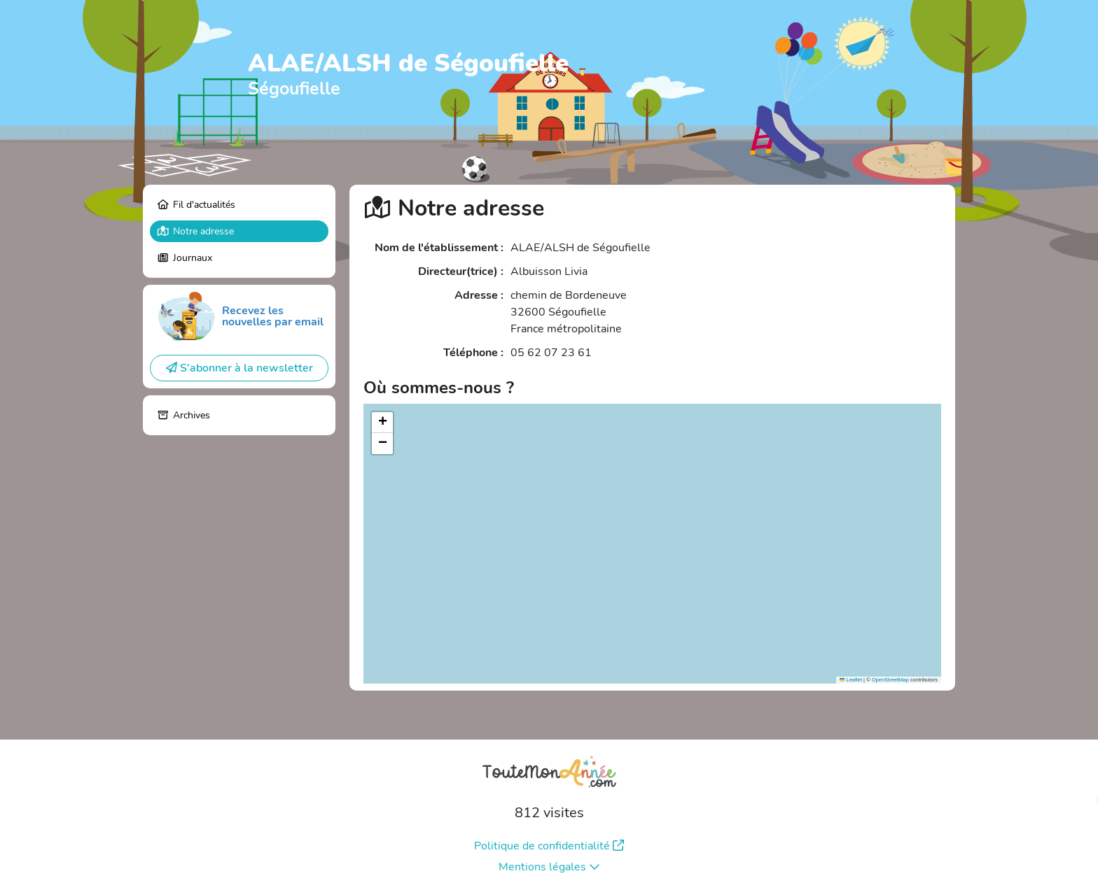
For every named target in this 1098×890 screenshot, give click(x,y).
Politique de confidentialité (549, 846)
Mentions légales (549, 867)
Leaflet (851, 680)
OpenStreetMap (890, 680)
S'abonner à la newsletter (239, 368)
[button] (382, 422)
